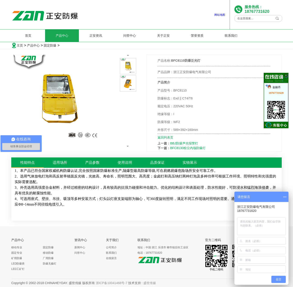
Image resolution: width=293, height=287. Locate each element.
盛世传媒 (149, 283)
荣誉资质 (197, 35)
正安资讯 (95, 35)
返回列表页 (165, 137)
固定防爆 (50, 45)
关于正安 (163, 35)
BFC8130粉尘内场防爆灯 (188, 148)
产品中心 (62, 35)
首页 (28, 35)
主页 (20, 45)
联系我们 (231, 35)
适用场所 (60, 162)
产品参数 (92, 162)
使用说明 (125, 162)
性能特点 (27, 162)
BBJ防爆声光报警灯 (184, 143)
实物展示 (190, 162)
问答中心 (129, 35)
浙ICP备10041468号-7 (111, 283)
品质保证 (157, 162)
